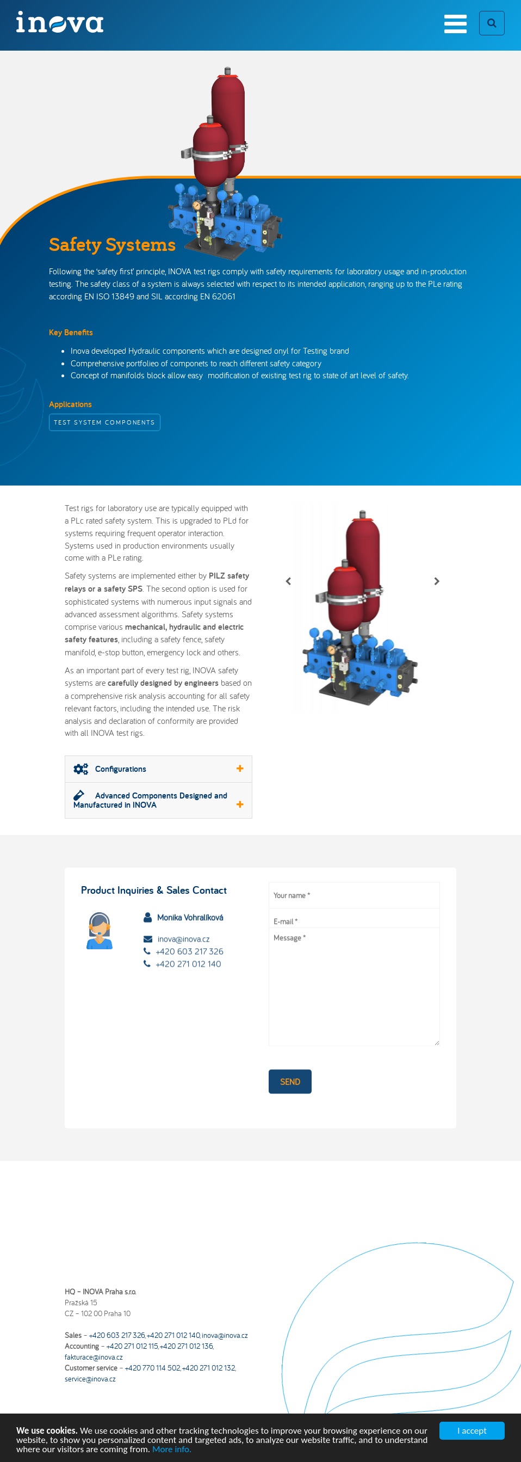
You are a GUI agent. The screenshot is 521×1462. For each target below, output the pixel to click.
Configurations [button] (158, 769)
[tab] (158, 769)
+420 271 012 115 (132, 1346)
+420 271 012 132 (208, 1368)
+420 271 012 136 (186, 1346)
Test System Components (105, 422)
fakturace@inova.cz (94, 1357)
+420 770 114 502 (152, 1368)
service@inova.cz (90, 1379)
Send (290, 1067)
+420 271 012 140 (188, 942)
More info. (171, 1451)
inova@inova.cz (183, 918)
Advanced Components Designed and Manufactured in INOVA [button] (158, 800)
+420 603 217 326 (190, 930)
